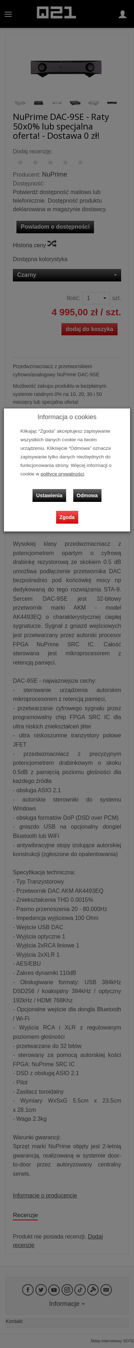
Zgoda (67, 517)
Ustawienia (49, 495)
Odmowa (87, 495)
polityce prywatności (62, 474)
